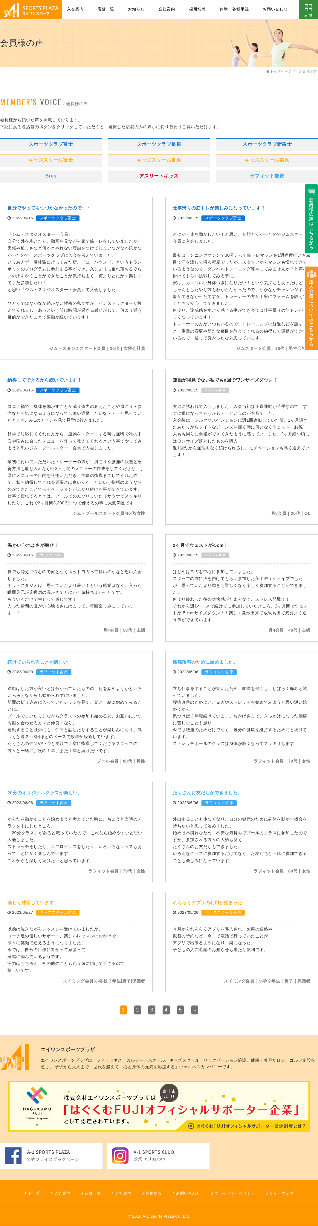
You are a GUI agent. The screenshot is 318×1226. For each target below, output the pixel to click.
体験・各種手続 (234, 9)
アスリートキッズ (159, 175)
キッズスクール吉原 (267, 160)
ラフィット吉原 (267, 175)
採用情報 (197, 9)
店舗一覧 (105, 9)
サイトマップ (281, 1193)
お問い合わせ (275, 9)
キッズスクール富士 (51, 160)
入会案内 (75, 9)
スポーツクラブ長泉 (159, 144)
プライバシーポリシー (235, 1193)
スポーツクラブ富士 (51, 144)
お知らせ (136, 9)
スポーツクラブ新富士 (267, 144)
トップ (34, 1193)
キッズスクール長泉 (159, 160)
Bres (50, 175)
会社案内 (166, 9)
